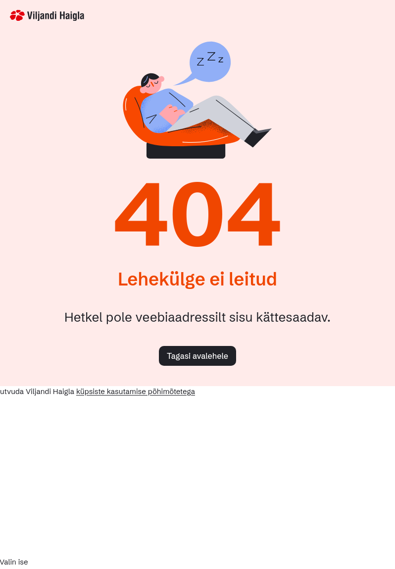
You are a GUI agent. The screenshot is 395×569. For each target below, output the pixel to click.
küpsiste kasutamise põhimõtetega (135, 391)
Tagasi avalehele (197, 356)
